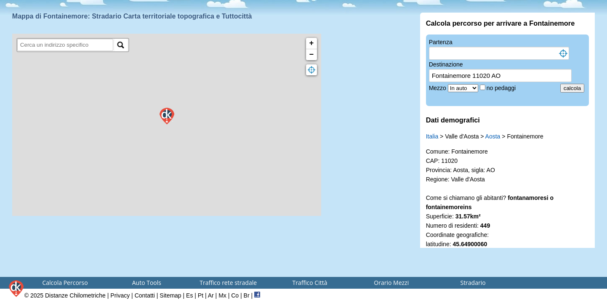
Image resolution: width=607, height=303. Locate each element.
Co (235, 295)
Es (189, 295)
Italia (432, 136)
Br (247, 295)
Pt (200, 295)
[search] (65, 45)
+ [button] (311, 43)
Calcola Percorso (65, 283)
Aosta (493, 136)
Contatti (145, 295)
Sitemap (170, 295)
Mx (222, 295)
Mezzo (438, 88)
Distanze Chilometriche (75, 295)
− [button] (311, 55)
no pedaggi (502, 88)
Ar (211, 295)
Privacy (120, 295)
